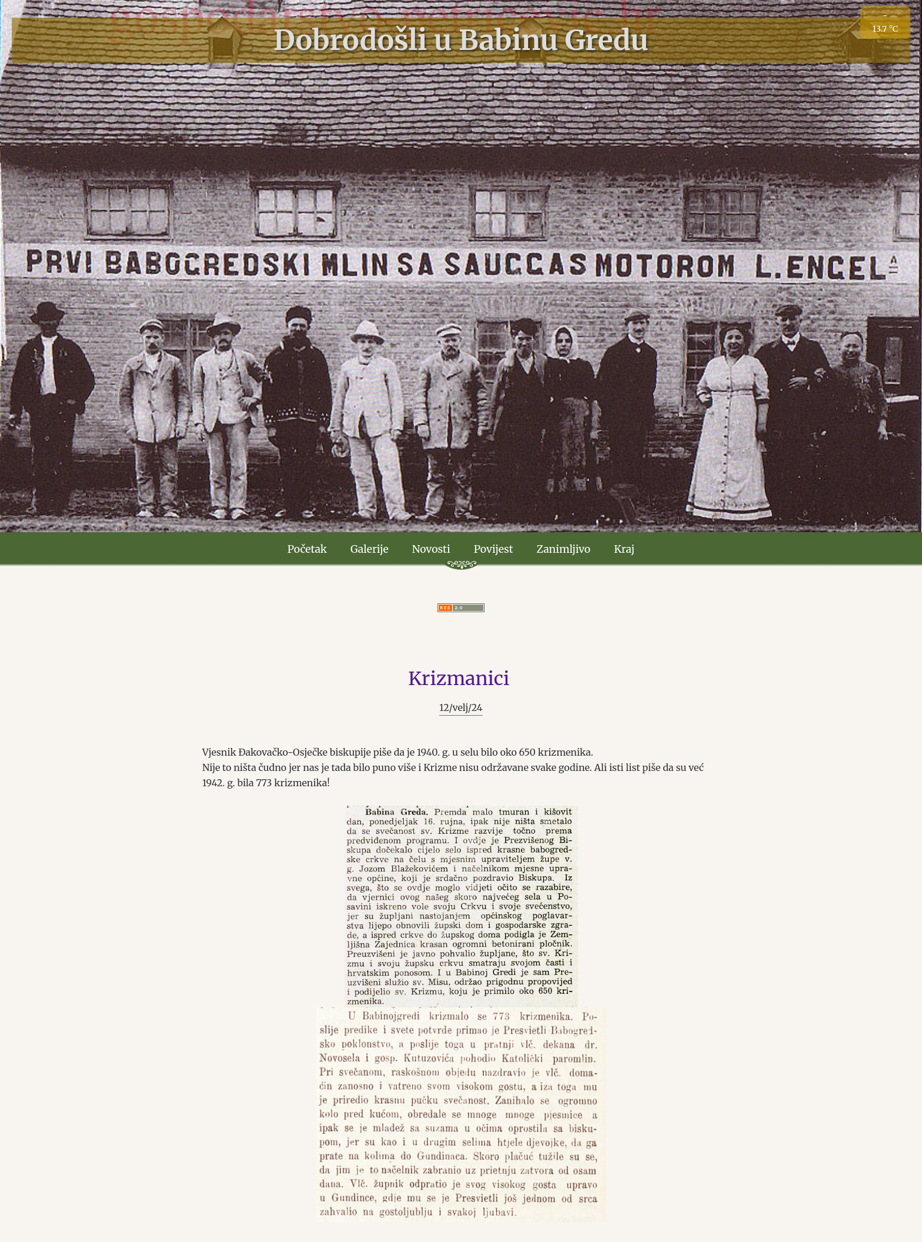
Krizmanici (458, 678)
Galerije (369, 549)
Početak (307, 549)
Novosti (431, 549)
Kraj (624, 549)
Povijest (493, 549)
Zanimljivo (564, 549)
